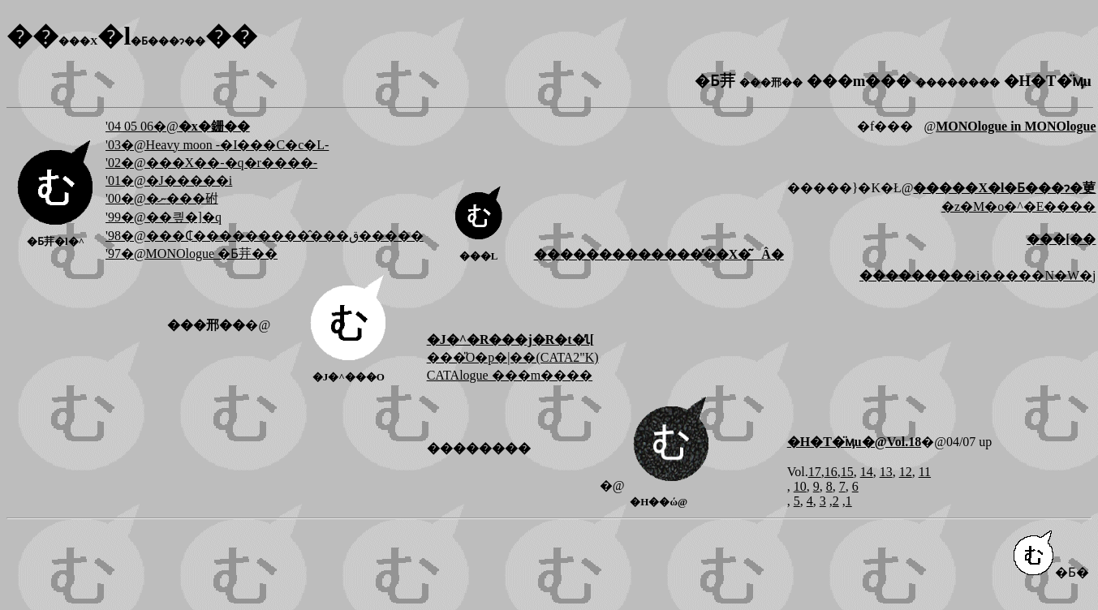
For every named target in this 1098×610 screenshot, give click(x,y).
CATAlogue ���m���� (510, 375)
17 (814, 472)
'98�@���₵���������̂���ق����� (264, 236)
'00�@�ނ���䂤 (161, 198)
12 (905, 472)
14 (866, 472)
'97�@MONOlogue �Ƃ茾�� (191, 253)
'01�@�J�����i (168, 180)
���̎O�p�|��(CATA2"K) (513, 357)
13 (886, 472)
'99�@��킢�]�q (163, 217)
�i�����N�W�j (977, 275)
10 (800, 486)
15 (847, 472)
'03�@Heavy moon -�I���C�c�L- (217, 145)
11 (925, 472)
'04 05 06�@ (177, 126)
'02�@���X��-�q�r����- (211, 163)
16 (831, 472)
